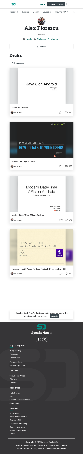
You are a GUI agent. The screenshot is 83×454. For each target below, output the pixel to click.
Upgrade (54, 316)
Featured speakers (17, 365)
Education (47, 12)
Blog (12, 396)
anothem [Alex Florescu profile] (17, 112)
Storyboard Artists (18, 376)
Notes (12, 433)
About (19, 448)
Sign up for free (56, 4)
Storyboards (15, 357)
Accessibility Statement (56, 448)
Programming (15, 350)
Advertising (14, 403)
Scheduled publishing (18, 423)
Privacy (33, 448)
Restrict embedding (18, 430)
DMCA (41, 448)
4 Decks (28, 39)
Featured (14, 12)
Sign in (42, 4)
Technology (14, 354)
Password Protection (19, 416)
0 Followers (53, 39)
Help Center (15, 393)
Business (25, 12)
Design (36, 12)
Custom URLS (15, 420)
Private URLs (15, 413)
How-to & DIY (61, 12)
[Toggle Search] (67, 4)
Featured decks (16, 362)
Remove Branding (17, 427)
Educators (14, 379)
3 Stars (41, 46)
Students (13, 382)
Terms (26, 448)
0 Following (41, 39)
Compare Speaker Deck (20, 399)
